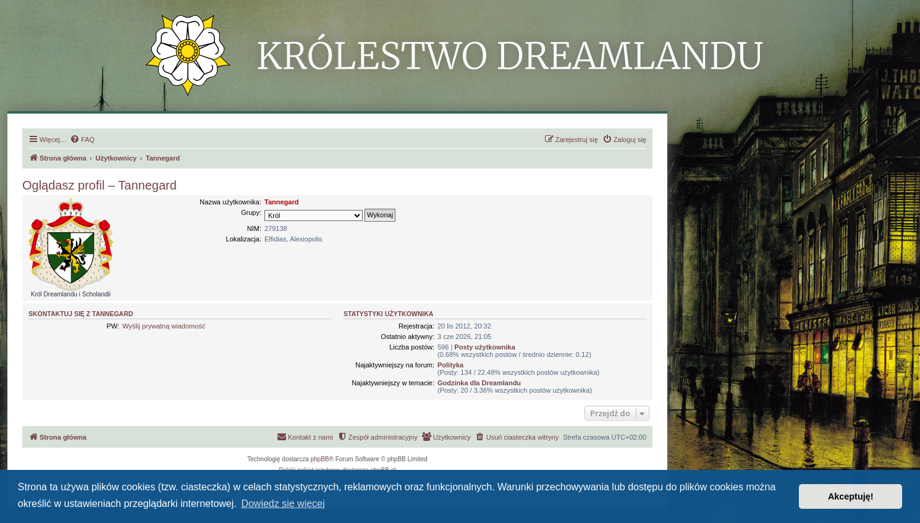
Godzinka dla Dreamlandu (479, 383)
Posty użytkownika (484, 347)
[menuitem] (82, 139)
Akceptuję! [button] (851, 496)
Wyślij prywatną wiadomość (163, 326)
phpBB (320, 459)
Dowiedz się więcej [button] (282, 503)
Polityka (450, 365)
